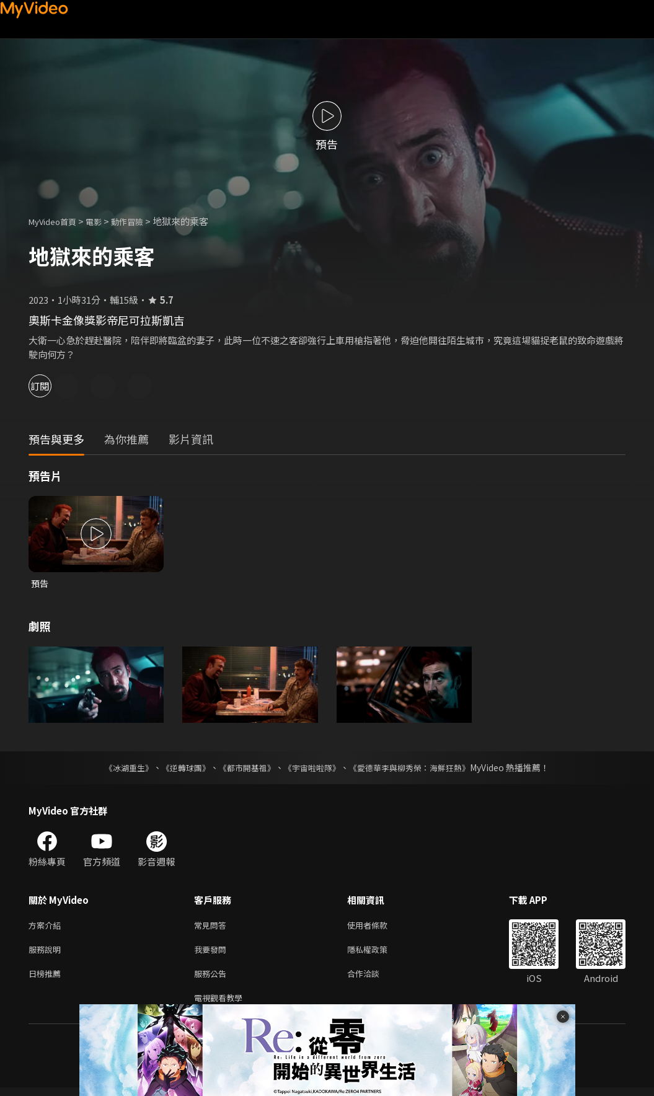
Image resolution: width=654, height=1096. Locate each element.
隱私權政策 (378, 953)
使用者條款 (378, 927)
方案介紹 (47, 927)
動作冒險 (140, 221)
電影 (103, 221)
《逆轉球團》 (179, 768)
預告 (40, 583)
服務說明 (47, 953)
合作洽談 (373, 979)
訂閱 (53, 385)
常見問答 (212, 927)
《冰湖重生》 (118, 768)
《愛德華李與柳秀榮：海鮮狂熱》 (418, 768)
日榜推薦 (47, 979)
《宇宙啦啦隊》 (313, 768)
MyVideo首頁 (57, 221)
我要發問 (212, 953)
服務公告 (212, 979)
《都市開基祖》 (244, 768)
